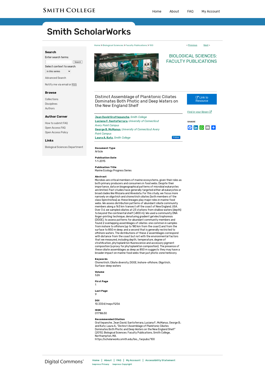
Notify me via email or (61, 84)
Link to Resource (202, 99)
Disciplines (51, 103)
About (108, 360)
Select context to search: (60, 66)
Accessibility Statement (160, 360)
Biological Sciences (113, 45)
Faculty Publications (136, 45)
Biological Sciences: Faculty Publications (191, 58)
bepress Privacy (100, 364)
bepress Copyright (122, 364)
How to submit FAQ (56, 123)
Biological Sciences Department (64, 147)
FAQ (118, 360)
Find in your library (199, 111)
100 (151, 45)
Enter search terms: (57, 57)
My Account (133, 360)
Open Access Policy (56, 132)
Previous (192, 45)
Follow (176, 137)
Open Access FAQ (55, 127)
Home (97, 45)
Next (206, 45)
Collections (51, 99)
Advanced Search (55, 78)
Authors (50, 108)
